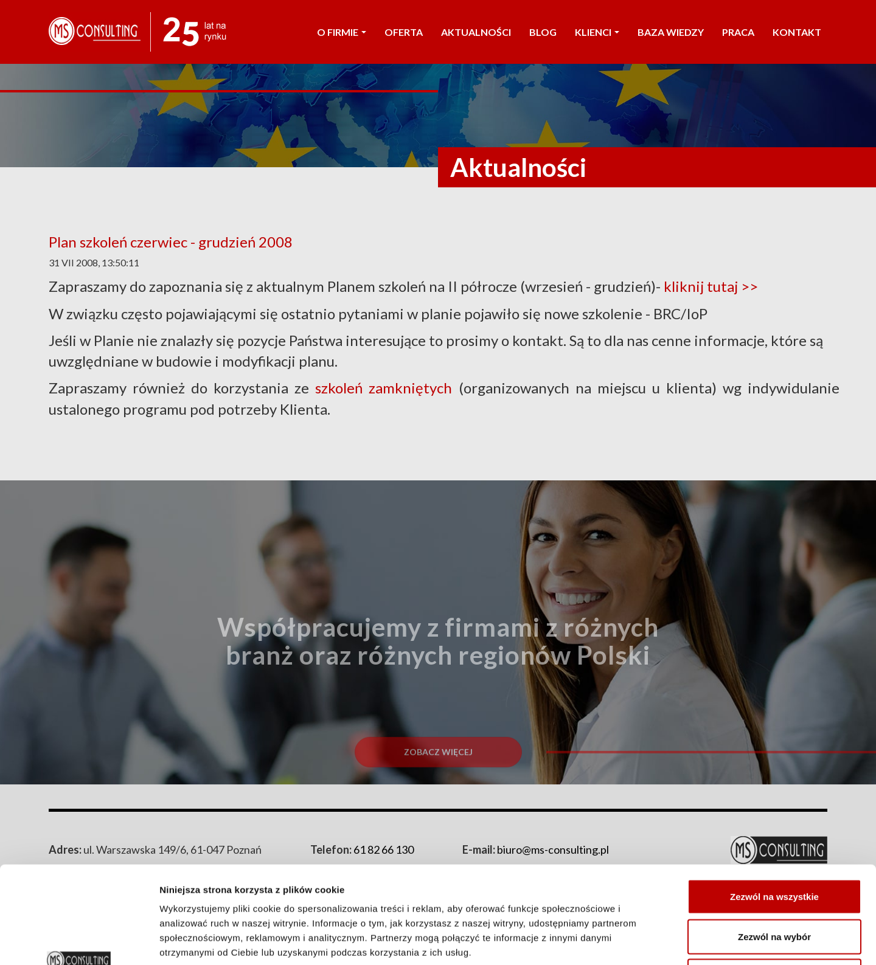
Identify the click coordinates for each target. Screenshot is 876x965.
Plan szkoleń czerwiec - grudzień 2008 (171, 242)
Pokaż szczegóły (649, 941)
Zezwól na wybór (774, 845)
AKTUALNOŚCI (476, 32)
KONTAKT (797, 32)
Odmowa (774, 885)
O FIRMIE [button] (341, 32)
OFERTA (403, 32)
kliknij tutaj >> (715, 286)
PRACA (738, 32)
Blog (543, 32)
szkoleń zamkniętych (383, 387)
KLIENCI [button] (597, 32)
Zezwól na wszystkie (774, 805)
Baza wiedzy (671, 32)
